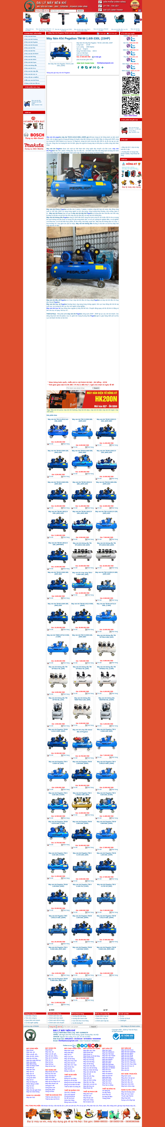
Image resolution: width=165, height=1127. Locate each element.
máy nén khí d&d (96, 410)
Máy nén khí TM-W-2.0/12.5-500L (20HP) (82, 604)
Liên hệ (46, 11)
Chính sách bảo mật (55, 1016)
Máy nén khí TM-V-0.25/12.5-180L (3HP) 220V (106, 573)
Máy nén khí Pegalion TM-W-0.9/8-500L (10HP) (106, 822)
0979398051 (88, 1039)
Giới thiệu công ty (31, 1016)
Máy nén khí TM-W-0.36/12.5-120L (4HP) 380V (82, 512)
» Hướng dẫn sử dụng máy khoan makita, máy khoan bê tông (130, 155)
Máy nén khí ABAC (31, 59)
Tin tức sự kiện (124, 1014)
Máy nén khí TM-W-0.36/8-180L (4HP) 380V (58, 573)
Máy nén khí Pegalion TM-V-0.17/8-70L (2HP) (106, 885)
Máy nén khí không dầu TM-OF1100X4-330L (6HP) (82, 544)
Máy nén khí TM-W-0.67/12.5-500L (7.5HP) (106, 604)
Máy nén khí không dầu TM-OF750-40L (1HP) (58, 699)
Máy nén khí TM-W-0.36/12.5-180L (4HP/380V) (58, 543)
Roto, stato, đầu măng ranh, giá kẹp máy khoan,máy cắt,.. (117, 1106)
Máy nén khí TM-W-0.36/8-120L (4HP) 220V (58, 451)
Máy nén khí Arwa (30, 68)
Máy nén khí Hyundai (31, 45)
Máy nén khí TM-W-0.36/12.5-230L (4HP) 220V (58, 512)
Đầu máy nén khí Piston (32, 80)
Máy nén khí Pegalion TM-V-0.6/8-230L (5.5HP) (106, 794)
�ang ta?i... (83, 350)
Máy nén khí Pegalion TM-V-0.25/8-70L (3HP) (58, 762)
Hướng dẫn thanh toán (80, 1018)
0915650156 (78, 1039)
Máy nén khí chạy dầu (31, 71)
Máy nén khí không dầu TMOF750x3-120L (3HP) (82, 699)
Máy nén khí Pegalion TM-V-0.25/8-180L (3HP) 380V (58, 948)
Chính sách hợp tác (102, 1021)
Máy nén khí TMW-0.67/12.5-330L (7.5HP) (58, 636)
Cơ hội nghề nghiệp (31, 1023)
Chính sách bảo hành (56, 1018)
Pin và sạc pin (81, 1106)
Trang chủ (39, 11)
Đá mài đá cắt (59, 1106)
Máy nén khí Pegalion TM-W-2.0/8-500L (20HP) (82, 762)
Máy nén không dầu (31, 65)
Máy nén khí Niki (30, 48)
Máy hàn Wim (106, 1063)
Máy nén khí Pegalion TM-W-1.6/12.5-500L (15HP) (58, 730)
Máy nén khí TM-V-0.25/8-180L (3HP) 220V (82, 420)
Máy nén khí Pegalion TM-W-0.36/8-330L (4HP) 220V (58, 979)
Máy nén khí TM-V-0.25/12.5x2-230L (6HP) (58, 420)
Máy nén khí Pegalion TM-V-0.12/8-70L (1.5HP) (82, 885)
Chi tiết (50, 444)
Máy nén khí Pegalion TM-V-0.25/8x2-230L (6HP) (82, 794)
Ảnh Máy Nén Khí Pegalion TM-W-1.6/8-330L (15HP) (61, 64)
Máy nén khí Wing (30, 56)
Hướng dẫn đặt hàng (79, 1016)
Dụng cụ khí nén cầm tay (32, 83)
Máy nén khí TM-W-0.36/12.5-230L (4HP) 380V (106, 420)
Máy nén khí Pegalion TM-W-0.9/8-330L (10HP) (82, 822)
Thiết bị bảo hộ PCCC (52, 1099)
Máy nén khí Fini (30, 50)
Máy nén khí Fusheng (31, 39)
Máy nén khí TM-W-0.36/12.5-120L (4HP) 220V (106, 451)
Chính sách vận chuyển (56, 1023)
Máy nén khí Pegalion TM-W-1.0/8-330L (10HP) (106, 854)
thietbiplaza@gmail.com (105, 63)
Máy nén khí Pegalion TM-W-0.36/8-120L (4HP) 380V (106, 948)
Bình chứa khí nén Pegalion (82, 979)
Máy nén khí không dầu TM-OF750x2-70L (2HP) (82, 668)
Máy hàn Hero (106, 1061)
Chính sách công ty (54, 1013)
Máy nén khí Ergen (30, 62)
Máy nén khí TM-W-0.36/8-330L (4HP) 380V (82, 451)
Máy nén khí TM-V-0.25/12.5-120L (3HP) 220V (106, 512)
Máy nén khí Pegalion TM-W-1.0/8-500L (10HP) (58, 885)
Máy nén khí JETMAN (31, 53)
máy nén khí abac (84, 410)
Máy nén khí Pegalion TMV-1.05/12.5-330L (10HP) (58, 916)
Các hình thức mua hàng (81, 1021)
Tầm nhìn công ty (31, 1018)
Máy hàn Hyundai (108, 1064)
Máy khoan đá (87, 1088)
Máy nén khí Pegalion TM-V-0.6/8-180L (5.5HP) (58, 854)
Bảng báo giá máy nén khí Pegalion (58, 73)
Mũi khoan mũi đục (47, 1106)
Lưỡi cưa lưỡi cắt (70, 1106)
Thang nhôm (106, 1098)
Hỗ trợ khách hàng (77, 1014)
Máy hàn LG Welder (108, 1068)
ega (58, 149)
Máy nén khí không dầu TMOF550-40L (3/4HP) (106, 699)
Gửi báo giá (112, 33)
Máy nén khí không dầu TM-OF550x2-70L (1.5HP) (106, 668)
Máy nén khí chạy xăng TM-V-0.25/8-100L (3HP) (82, 573)
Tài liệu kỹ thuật (125, 1018)
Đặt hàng (65, 444)
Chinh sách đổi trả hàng (56, 1020)
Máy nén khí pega (53, 137)
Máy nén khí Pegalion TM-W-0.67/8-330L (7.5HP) (58, 822)
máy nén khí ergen (108, 410)
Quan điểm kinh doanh (32, 1020)
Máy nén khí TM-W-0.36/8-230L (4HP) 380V (58, 483)
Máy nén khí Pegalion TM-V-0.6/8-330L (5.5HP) (58, 794)
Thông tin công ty (30, 1013)
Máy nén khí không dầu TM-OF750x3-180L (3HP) (106, 636)
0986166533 (69, 1039)
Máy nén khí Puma (30, 36)
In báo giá (101, 33)
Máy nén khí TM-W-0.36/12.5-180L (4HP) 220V (82, 483)
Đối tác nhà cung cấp (102, 1014)
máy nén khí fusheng (70, 410)
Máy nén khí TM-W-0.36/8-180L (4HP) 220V (58, 604)
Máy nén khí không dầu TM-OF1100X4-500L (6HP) (106, 544)
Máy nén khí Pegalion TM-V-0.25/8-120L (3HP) (106, 730)
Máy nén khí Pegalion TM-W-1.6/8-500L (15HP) (82, 948)
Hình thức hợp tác (102, 1018)
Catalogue (123, 1020)
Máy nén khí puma (57, 410)
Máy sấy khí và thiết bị (31, 77)
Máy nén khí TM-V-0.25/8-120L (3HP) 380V (82, 636)
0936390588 (97, 1039)
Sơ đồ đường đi (78, 1023)
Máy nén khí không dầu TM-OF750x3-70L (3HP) (58, 668)
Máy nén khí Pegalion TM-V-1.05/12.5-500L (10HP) (106, 762)
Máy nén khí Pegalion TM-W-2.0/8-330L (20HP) (82, 916)
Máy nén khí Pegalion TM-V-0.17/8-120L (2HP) (82, 854)
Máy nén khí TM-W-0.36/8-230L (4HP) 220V (106, 483)
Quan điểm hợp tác (102, 1016)
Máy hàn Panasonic (108, 1066)
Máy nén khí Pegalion (31, 42)
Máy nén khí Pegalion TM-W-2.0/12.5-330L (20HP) (106, 916)
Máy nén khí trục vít (31, 74)
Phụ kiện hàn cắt (92, 1106)
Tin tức (122, 1016)
